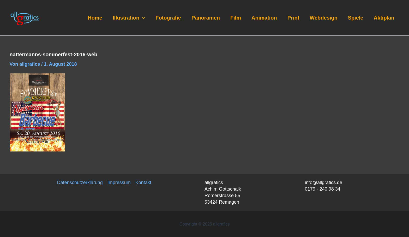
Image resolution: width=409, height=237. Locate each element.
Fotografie (168, 18)
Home (95, 18)
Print (293, 18)
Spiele (355, 18)
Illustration (129, 17)
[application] (142, 17)
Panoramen (205, 18)
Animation (264, 18)
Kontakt (143, 182)
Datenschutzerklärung (80, 182)
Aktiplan (384, 18)
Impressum (119, 182)
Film (235, 18)
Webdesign (323, 18)
